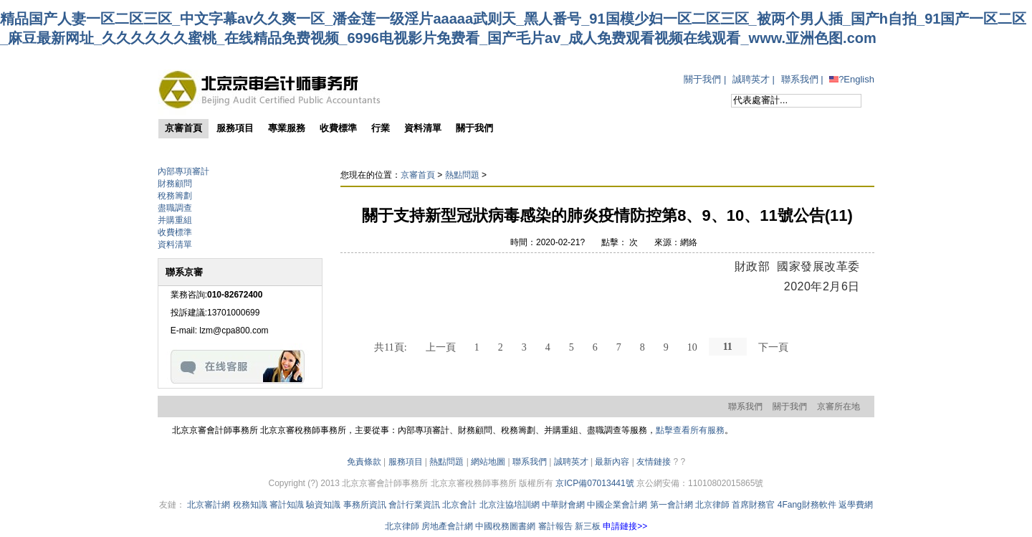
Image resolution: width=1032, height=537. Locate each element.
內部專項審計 (183, 171)
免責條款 (364, 462)
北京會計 (459, 505)
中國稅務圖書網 (505, 526)
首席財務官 (753, 505)
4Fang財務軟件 (807, 505)
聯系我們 (799, 79)
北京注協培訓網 (509, 505)
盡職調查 (175, 208)
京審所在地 (838, 406)
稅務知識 (250, 505)
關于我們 (702, 79)
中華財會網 (563, 505)
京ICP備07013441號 (594, 483)
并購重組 (175, 220)
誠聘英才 (751, 79)
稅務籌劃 (175, 196)
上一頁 (441, 347)
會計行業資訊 (414, 505)
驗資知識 (323, 505)
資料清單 (175, 244)
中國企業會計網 (617, 505)
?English (851, 79)
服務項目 (405, 462)
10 (692, 347)
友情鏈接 (653, 462)
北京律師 (712, 505)
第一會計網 (671, 505)
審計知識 (286, 505)
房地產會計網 (447, 526)
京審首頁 (418, 175)
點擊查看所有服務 (690, 430)
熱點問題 (462, 175)
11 (727, 346)
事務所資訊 (364, 505)
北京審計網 (208, 505)
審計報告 (555, 526)
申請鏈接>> (625, 526)
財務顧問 (175, 184)
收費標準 (175, 232)
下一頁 (773, 347)
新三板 (588, 526)
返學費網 (855, 505)
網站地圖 (488, 462)
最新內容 (612, 462)
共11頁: (390, 347)
